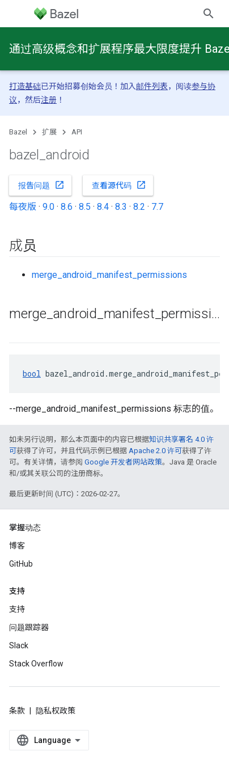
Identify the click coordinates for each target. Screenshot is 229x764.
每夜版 (22, 206)
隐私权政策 (55, 710)
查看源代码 (119, 185)
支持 (17, 609)
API (76, 132)
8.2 (139, 206)
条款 (17, 710)
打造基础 (25, 86)
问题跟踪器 (29, 627)
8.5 (85, 206)
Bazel (18, 132)
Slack (18, 645)
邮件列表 (152, 86)
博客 (17, 545)
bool (32, 373)
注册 (49, 99)
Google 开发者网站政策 (123, 462)
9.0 (48, 206)
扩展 (49, 132)
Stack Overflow (36, 663)
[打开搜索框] (208, 13)
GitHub (21, 563)
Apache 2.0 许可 (155, 450)
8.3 (121, 206)
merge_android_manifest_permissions (109, 274)
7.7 (157, 206)
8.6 (67, 206)
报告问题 (41, 185)
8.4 (103, 206)
